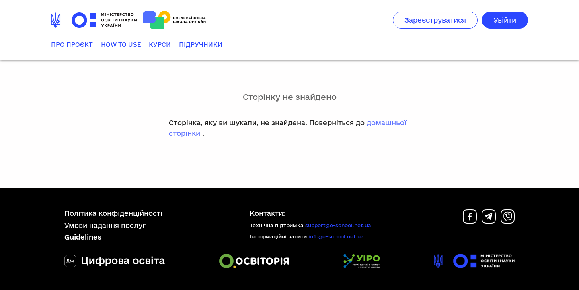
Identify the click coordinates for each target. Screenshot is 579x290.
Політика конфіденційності (113, 213)
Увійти (504, 20)
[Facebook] (470, 221)
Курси (160, 44)
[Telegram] (489, 221)
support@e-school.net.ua (338, 225)
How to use (121, 44)
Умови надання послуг (105, 225)
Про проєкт (72, 44)
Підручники (200, 44)
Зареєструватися (435, 20)
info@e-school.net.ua (336, 236)
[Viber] (508, 221)
